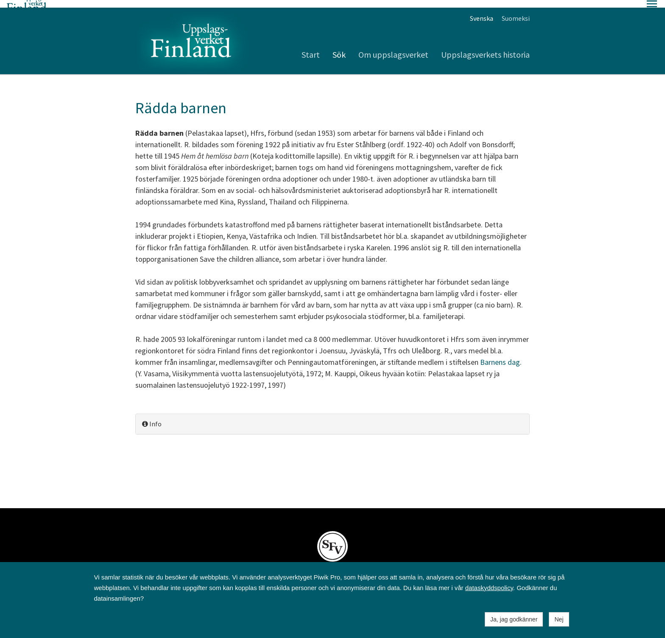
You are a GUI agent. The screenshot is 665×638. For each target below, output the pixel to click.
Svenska (481, 10)
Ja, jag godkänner (513, 619)
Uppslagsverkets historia (485, 47)
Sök (339, 47)
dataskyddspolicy (489, 587)
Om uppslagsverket (393, 47)
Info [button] (152, 416)
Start (311, 47)
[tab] (332, 416)
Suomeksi (516, 10)
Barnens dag (500, 354)
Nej (558, 619)
